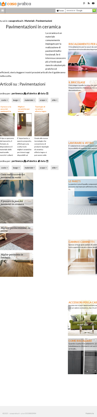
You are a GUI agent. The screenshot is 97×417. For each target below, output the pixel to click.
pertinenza (17, 93)
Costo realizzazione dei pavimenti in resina (13, 176)
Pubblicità (90, 413)
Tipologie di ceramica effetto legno (40, 109)
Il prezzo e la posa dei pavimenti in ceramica (6, 110)
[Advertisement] (30, 18)
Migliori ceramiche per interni (24, 109)
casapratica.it (16, 20)
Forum (60, 11)
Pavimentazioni (44, 20)
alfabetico (32, 93)
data (43, 93)
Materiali (29, 20)
